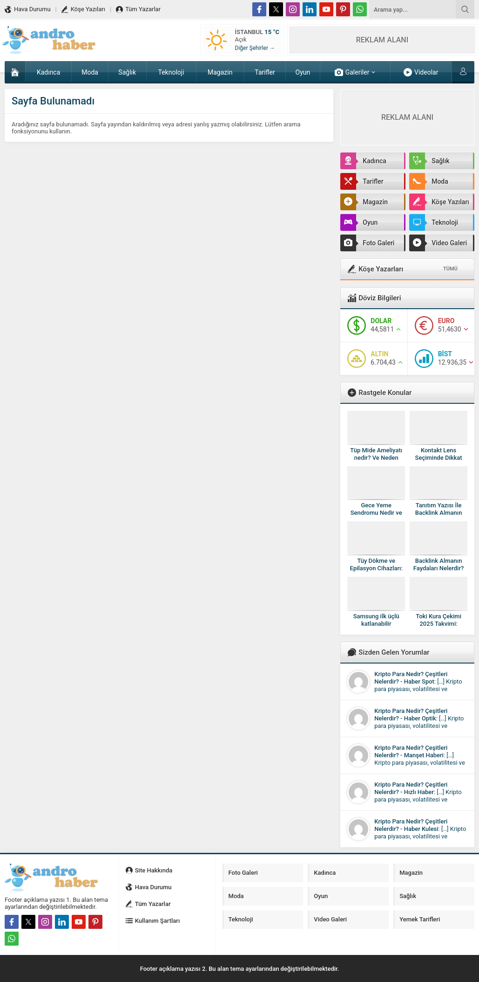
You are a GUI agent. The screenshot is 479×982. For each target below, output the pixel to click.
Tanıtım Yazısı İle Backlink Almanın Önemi (438, 513)
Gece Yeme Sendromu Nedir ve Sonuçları (376, 513)
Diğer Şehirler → (255, 48)
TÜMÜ (450, 269)
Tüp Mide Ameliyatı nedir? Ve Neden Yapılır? (376, 458)
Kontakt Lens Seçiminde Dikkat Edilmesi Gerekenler (439, 458)
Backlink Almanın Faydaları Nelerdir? (438, 564)
